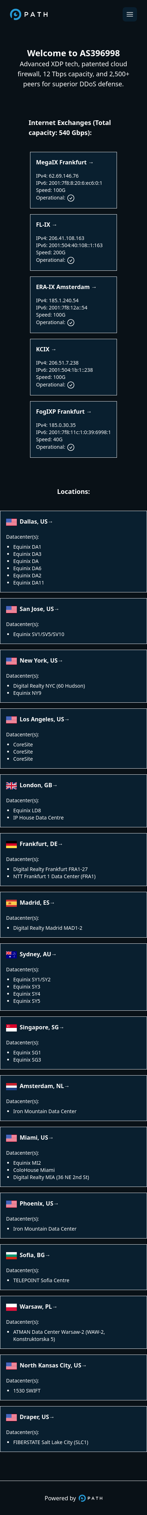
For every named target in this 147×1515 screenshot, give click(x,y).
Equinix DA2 (27, 575)
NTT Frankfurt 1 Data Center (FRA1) (54, 876)
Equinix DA (26, 561)
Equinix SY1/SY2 (31, 979)
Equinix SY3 (26, 986)
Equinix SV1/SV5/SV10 (38, 634)
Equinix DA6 (27, 568)
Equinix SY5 (26, 1000)
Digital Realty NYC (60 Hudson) (49, 685)
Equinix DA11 (28, 582)
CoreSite (23, 744)
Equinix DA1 (27, 546)
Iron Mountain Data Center (45, 1111)
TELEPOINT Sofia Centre (41, 1280)
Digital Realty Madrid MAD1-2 (47, 927)
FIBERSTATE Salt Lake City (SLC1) (50, 1442)
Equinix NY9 (27, 692)
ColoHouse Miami (34, 1170)
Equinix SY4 (26, 993)
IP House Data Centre (38, 817)
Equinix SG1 (27, 1052)
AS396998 (100, 53)
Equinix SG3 (27, 1059)
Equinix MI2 (27, 1162)
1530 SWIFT (26, 1390)
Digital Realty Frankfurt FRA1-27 (50, 869)
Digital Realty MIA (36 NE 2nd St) (51, 1177)
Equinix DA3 (27, 553)
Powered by (73, 1498)
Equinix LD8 (27, 810)
